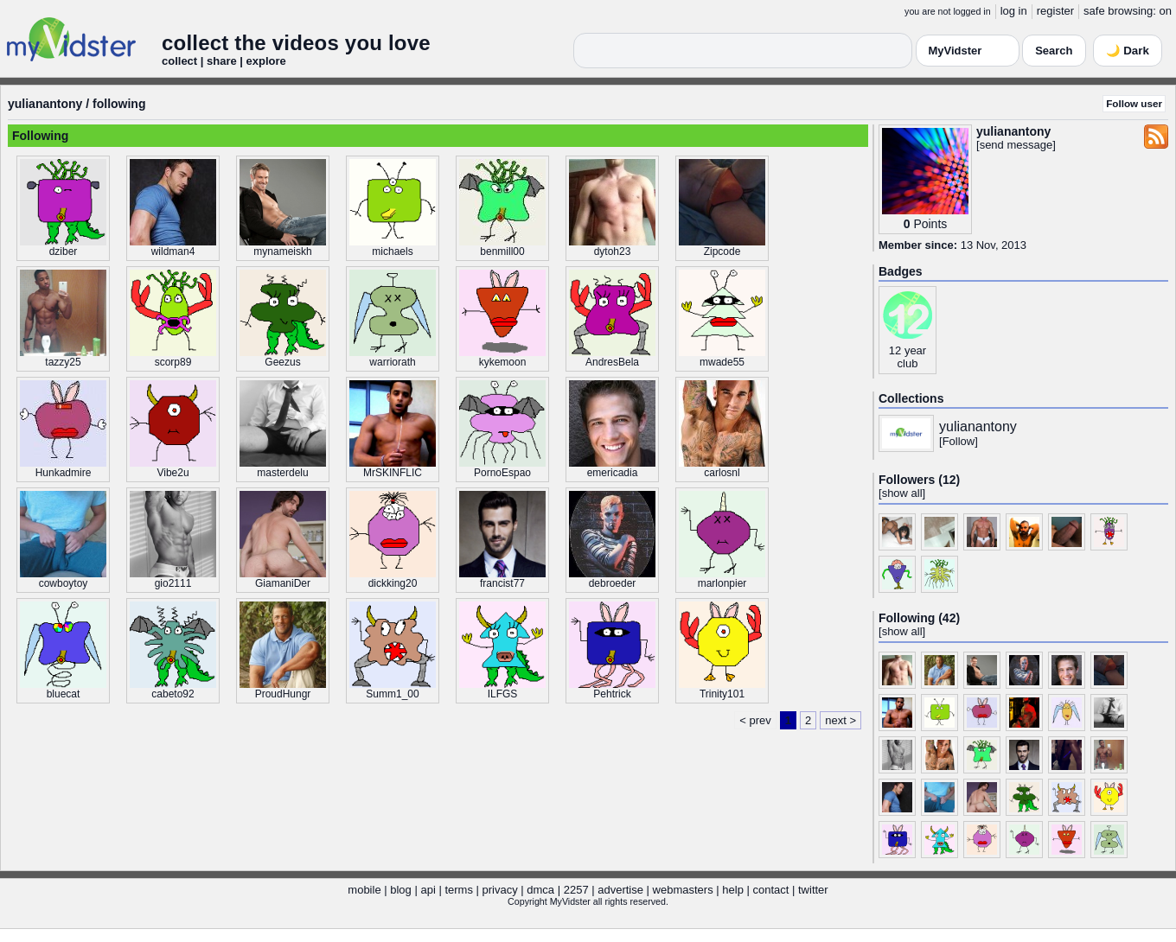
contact (770, 889)
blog (401, 889)
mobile (364, 889)
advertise (620, 889)
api (427, 889)
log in (1013, 10)
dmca (540, 889)
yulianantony (45, 104)
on (1166, 10)
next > (840, 720)
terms (458, 889)
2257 (576, 889)
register (1055, 10)
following (119, 104)
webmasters (683, 889)
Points (930, 224)
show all (902, 493)
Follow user (1134, 103)
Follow (959, 441)
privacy (500, 889)
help (733, 889)
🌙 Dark (1127, 50)
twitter (813, 889)
